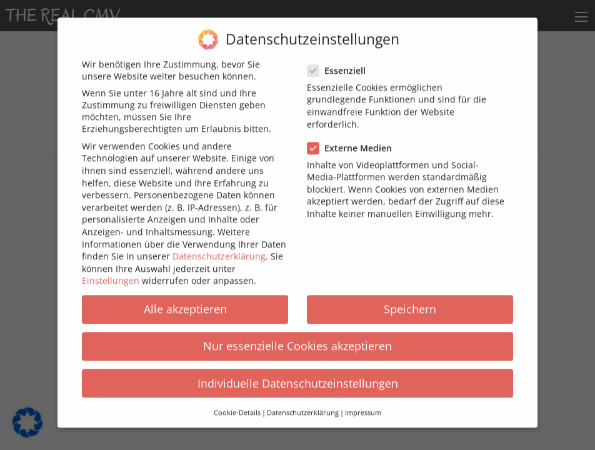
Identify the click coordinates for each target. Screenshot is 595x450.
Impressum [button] (363, 405)
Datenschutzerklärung (219, 248)
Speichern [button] (410, 301)
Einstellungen (110, 273)
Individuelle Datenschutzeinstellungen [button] (298, 375)
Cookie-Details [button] (237, 405)
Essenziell (340, 63)
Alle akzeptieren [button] (185, 301)
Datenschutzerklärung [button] (303, 405)
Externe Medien (353, 140)
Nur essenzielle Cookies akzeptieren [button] (297, 338)
